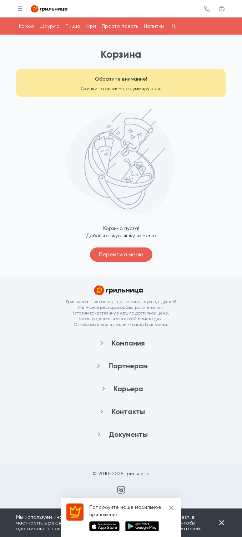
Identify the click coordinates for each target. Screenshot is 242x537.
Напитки (154, 26)
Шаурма (50, 26)
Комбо (26, 26)
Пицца (72, 26)
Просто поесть (120, 26)
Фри (91, 26)
